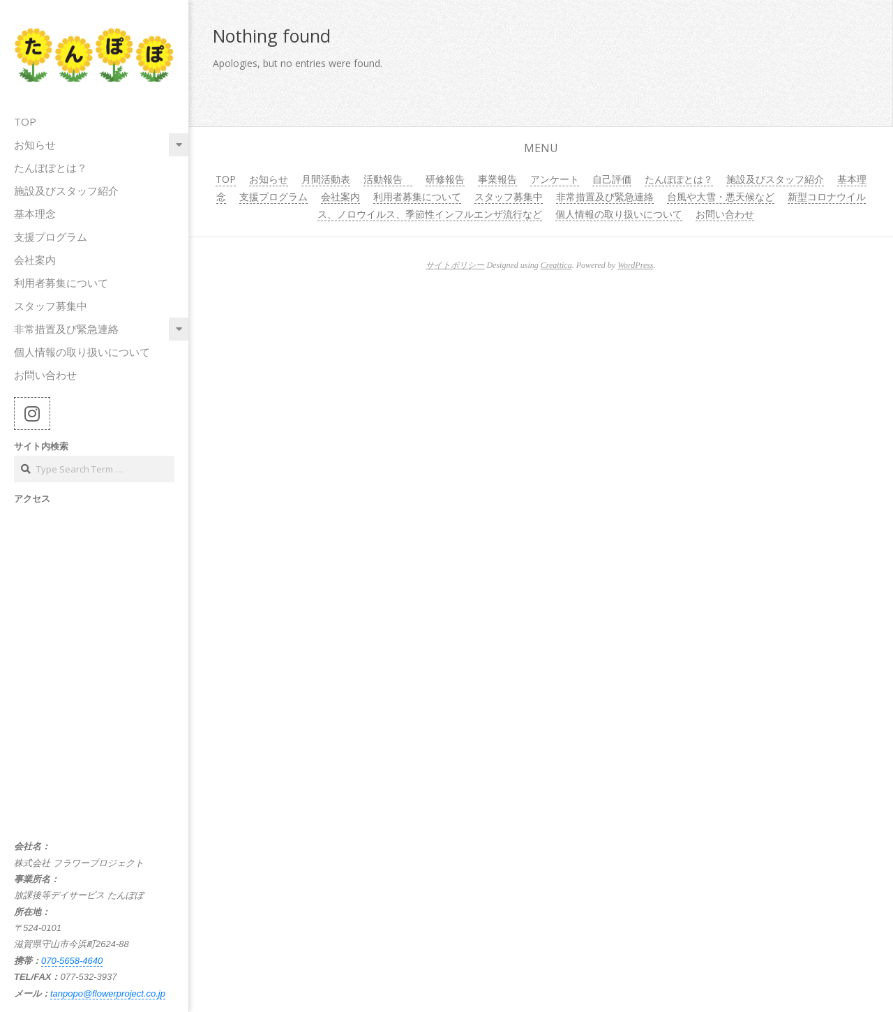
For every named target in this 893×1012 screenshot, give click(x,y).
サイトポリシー (455, 265)
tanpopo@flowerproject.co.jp (107, 993)
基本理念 (35, 214)
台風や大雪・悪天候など (720, 196)
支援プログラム (50, 237)
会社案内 (35, 260)
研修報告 (445, 179)
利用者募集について (61, 283)
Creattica (556, 265)
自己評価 (611, 179)
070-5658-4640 (72, 960)
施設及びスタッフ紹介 (66, 191)
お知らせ (35, 144)
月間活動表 (325, 179)
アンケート (554, 179)
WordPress (635, 265)
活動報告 (387, 179)
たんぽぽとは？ (50, 167)
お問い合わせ (45, 375)
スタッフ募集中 (50, 306)
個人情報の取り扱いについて (82, 352)
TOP (25, 121)
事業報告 (497, 179)
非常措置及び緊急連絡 (66, 329)
